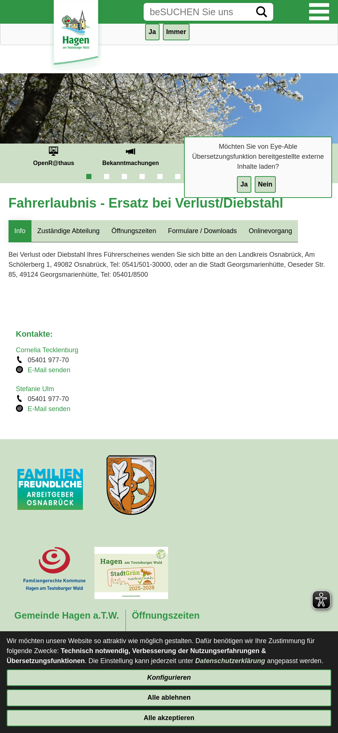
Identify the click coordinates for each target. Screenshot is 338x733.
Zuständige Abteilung (68, 231)
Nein (265, 184)
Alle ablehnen (169, 697)
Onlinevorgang (270, 231)
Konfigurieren (169, 677)
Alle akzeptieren (169, 718)
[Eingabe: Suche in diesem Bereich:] (197, 12)
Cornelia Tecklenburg (47, 350)
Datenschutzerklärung (230, 661)
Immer (176, 32)
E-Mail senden (49, 370)
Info (20, 231)
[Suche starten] (261, 12)
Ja (244, 184)
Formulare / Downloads (202, 231)
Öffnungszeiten (133, 231)
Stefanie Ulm (35, 389)
